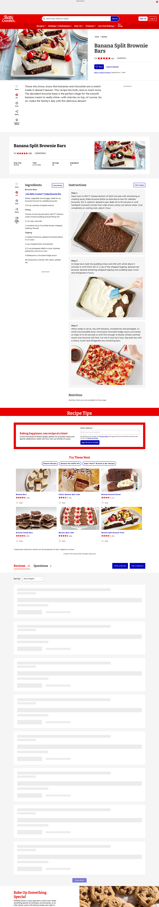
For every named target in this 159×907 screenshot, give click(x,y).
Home (97, 36)
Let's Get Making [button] (106, 26)
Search (115, 19)
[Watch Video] (119, 155)
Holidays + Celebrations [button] (59, 26)
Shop (120, 26)
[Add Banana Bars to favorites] (17, 502)
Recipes (104, 36)
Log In (152, 19)
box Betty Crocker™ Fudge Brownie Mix (43, 194)
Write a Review (120, 566)
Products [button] (90, 26)
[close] (157, 2)
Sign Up (143, 19)
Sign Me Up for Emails (89, 442)
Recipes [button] (40, 26)
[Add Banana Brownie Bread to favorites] (102, 502)
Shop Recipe (57, 185)
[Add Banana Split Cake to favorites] (60, 541)
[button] (17, 95)
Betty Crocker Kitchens (102, 72)
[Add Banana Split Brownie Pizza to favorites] (102, 541)
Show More (79, 880)
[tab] (22, 566)
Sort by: (17, 579)
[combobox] (76, 18)
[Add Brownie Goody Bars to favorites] (17, 541)
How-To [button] (77, 26)
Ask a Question (137, 566)
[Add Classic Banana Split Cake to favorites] (60, 502)
